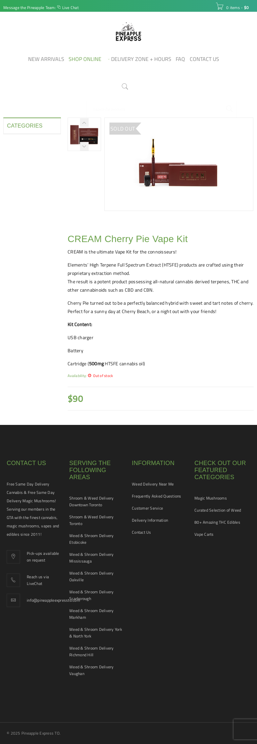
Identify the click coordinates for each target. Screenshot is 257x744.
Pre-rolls (16, 243)
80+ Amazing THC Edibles (217, 522)
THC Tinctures (21, 279)
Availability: (77, 375)
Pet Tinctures (20, 231)
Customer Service (147, 508)
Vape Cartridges (23, 291)
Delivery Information (150, 520)
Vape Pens (17, 303)
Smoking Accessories (29, 255)
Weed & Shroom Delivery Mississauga (91, 557)
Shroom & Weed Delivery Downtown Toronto (91, 501)
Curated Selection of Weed (217, 510)
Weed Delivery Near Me (153, 484)
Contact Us (141, 532)
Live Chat (70, 7)
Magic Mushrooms (210, 498)
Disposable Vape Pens (23, 167)
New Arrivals (20, 219)
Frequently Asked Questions (156, 496)
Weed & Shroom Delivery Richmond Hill (91, 651)
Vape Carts (204, 534)
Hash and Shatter (25, 195)
